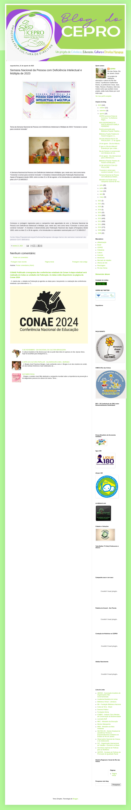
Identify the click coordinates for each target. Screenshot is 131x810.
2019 (100, 210)
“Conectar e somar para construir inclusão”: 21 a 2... (109, 171)
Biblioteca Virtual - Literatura (106, 702)
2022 (100, 201)
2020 (100, 207)
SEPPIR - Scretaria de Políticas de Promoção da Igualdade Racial (109, 753)
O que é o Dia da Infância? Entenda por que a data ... (109, 147)
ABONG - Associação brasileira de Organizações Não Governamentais (108, 695)
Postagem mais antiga (79, 262)
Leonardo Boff (102, 719)
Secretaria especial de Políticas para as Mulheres (107, 748)
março (102, 197)
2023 (100, 105)
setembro (103, 110)
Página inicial (49, 262)
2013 (100, 218)
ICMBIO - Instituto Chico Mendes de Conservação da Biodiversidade (109, 715)
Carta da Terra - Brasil (104, 707)
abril (101, 194)
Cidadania (100, 250)
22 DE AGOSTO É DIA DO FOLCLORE (108, 166)
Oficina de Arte (102, 263)
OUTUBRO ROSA (28, 374)
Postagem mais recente (19, 262)
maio (101, 191)
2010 (100, 227)
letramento (101, 258)
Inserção (100, 255)
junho (102, 188)
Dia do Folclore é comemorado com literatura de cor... (109, 152)
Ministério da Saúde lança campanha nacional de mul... (109, 180)
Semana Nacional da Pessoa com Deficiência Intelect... (109, 176)
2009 (100, 230)
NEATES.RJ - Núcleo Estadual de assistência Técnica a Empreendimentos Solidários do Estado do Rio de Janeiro (108, 733)
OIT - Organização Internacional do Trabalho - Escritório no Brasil (108, 744)
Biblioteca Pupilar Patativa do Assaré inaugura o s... (109, 135)
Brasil (99, 245)
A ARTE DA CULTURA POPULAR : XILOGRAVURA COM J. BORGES (45, 362)
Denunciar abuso (102, 274)
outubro (102, 108)
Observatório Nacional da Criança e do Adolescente (108, 740)
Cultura (99, 253)
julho (101, 185)
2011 (100, 224)
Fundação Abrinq (103, 712)
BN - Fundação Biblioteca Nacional (109, 704)
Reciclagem (101, 265)
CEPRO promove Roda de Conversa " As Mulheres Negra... (108, 118)
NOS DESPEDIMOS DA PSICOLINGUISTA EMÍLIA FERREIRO (109, 124)
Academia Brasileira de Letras (107, 699)
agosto (102, 114)
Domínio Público (102, 709)
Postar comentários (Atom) (25, 265)
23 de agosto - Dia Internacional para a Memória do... (110, 157)
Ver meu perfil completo (103, 96)
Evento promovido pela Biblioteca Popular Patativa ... (110, 130)
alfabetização (101, 242)
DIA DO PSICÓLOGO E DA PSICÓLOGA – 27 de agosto (109, 139)
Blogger (75, 799)
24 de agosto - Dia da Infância (109, 143)
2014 (100, 215)
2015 (100, 212)
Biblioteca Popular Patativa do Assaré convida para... (109, 161)
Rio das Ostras (102, 268)
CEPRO (112, 69)
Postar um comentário (20, 257)
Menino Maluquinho (104, 724)
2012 (100, 221)
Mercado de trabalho (104, 260)
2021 (100, 204)
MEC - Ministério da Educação (107, 721)
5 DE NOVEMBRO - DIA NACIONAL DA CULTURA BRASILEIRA (44, 350)
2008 (100, 233)
